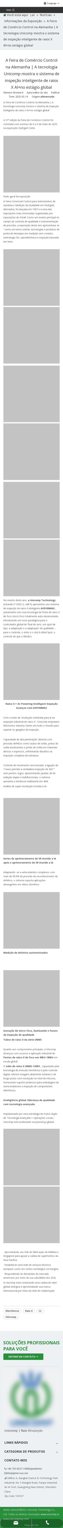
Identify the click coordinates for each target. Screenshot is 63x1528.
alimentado (47, 96)
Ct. (40, 1310)
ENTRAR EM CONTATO (23, 1356)
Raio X (29, 1310)
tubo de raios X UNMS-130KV (23, 1066)
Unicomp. (11, 1316)
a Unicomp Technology (42, 600)
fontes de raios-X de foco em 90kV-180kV (28, 1057)
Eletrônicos (12, 1310)
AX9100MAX (48, 608)
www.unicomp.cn (50, 1514)
